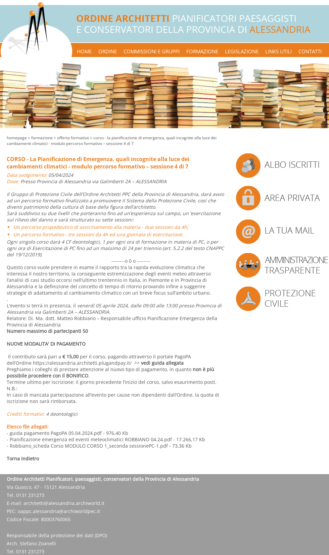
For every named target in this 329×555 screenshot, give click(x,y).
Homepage (17, 138)
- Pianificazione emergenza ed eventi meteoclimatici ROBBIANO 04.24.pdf (89, 439)
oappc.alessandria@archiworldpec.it (59, 511)
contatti (310, 51)
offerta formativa (73, 138)
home (84, 51)
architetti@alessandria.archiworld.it (63, 503)
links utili (278, 51)
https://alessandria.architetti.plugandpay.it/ (82, 363)
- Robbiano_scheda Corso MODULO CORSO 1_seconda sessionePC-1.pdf (87, 446)
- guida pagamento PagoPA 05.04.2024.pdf (54, 433)
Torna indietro (23, 458)
